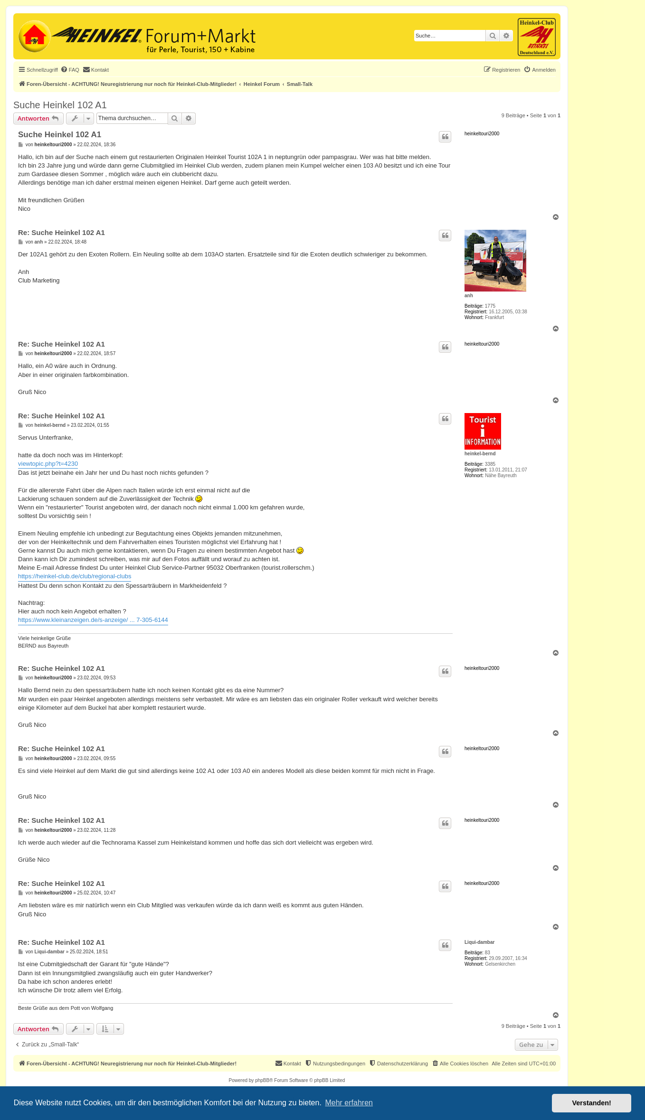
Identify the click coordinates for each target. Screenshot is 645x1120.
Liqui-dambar (479, 942)
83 (487, 952)
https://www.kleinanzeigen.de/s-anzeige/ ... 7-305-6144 (93, 619)
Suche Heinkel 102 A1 (60, 105)
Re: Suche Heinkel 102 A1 (61, 232)
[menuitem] (69, 69)
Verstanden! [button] (591, 1103)
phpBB (262, 1080)
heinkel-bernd (480, 453)
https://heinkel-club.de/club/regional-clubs (74, 576)
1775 (490, 306)
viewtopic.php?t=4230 (48, 463)
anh (469, 295)
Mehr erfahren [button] (349, 1103)
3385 (490, 464)
